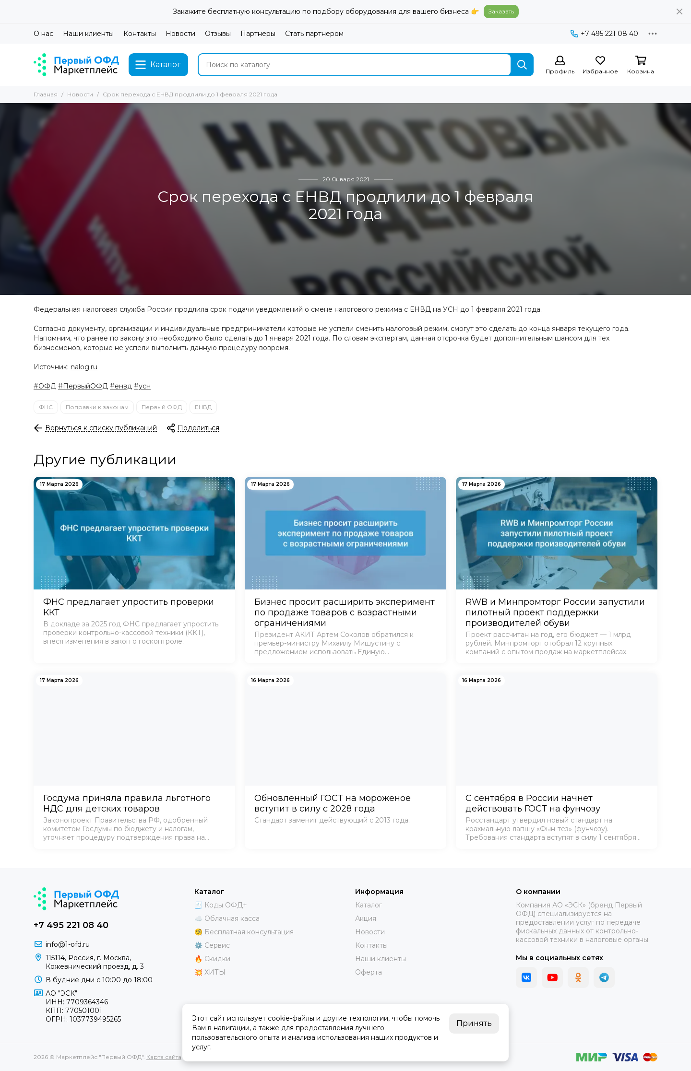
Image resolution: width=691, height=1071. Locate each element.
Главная (46, 94)
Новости (180, 33)
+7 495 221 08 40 (604, 33)
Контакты (139, 33)
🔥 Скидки (212, 958)
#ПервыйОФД (83, 386)
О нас (43, 33)
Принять (474, 1023)
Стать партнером (314, 33)
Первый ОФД (162, 407)
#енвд (121, 386)
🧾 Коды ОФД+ (220, 905)
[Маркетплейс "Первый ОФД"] (76, 64)
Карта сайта (163, 1056)
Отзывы (218, 33)
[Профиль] (560, 65)
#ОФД (45, 386)
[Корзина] (640, 65)
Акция (365, 918)
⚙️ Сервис (212, 945)
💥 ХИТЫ (210, 972)
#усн (142, 386)
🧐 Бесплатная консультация (244, 932)
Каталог (368, 905)
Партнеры (257, 33)
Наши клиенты (88, 33)
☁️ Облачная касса (227, 918)
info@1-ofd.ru (68, 944)
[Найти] (522, 64)
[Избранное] (600, 65)
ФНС (46, 407)
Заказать (501, 11)
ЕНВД (203, 407)
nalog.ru (84, 367)
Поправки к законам (97, 407)
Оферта (368, 972)
